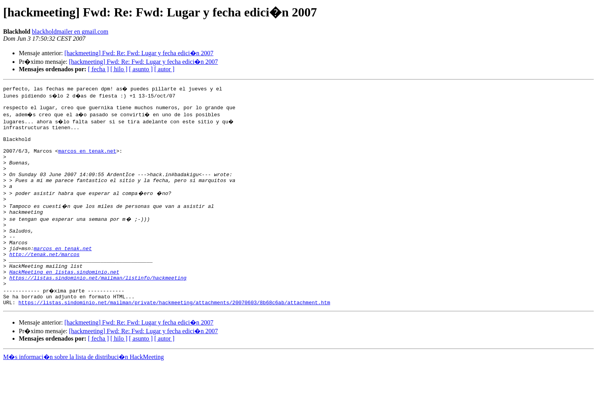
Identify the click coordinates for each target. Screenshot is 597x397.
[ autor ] (164, 69)
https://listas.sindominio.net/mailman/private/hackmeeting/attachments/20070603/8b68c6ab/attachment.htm (174, 335)
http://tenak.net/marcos (44, 278)
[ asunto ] (140, 69)
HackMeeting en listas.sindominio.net (64, 299)
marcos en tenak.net (87, 158)
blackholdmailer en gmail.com (70, 31)
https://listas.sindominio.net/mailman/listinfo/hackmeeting (97, 306)
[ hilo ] (119, 69)
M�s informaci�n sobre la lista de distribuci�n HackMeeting (83, 389)
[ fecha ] (98, 69)
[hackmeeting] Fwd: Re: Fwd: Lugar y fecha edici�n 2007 (138, 53)
